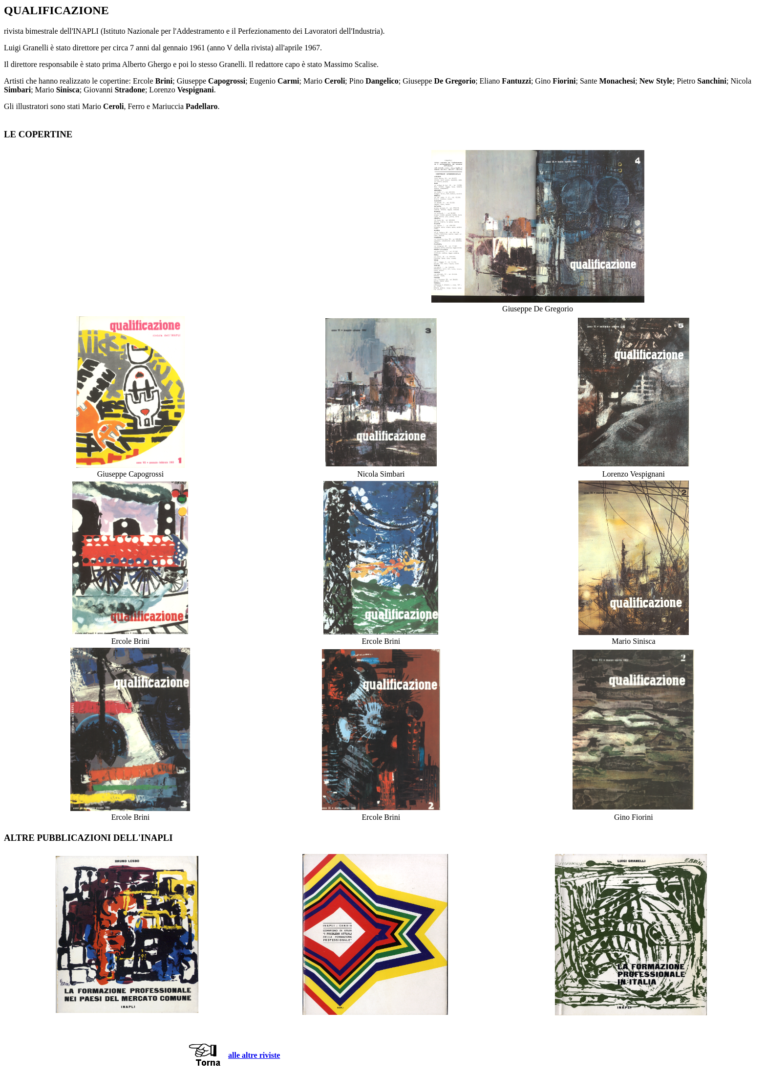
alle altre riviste (254, 1055)
